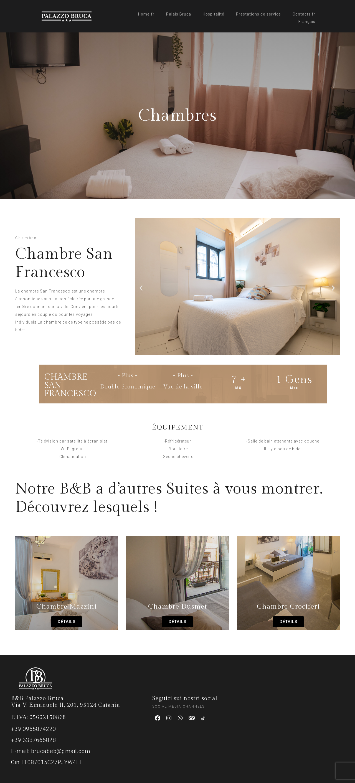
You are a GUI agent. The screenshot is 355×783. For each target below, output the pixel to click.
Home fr (146, 14)
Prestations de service (258, 14)
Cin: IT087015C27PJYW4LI (46, 762)
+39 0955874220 (33, 729)
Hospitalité (213, 14)
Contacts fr (304, 14)
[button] (141, 287)
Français (306, 22)
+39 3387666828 (33, 740)
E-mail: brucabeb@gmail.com (50, 751)
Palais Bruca (178, 14)
